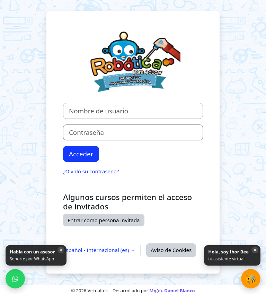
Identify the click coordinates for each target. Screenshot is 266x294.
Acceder (81, 153)
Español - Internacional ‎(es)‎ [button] (96, 250)
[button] (250, 278)
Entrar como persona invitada (104, 220)
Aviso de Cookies (171, 250)
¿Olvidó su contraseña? (91, 171)
